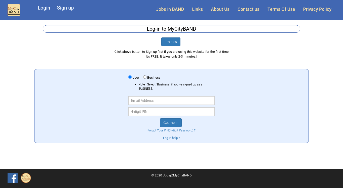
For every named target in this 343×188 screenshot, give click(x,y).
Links (197, 9)
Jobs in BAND (170, 9)
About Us (220, 9)
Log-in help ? (171, 138)
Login (44, 8)
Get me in (170, 123)
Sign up (65, 8)
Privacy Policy (317, 9)
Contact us (248, 9)
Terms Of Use (281, 9)
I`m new (171, 42)
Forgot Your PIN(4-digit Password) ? (171, 130)
